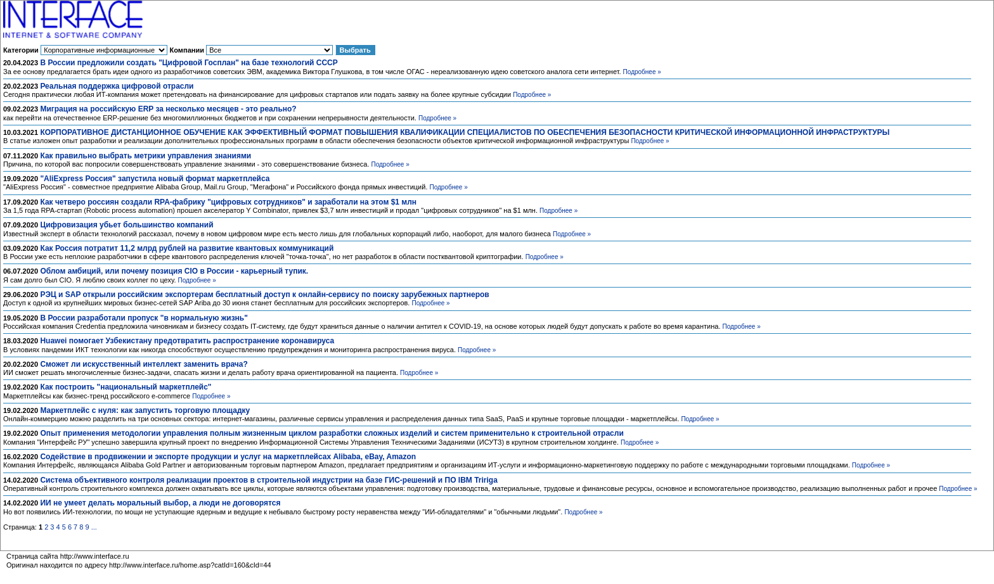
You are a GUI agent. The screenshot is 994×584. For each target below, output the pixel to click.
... (94, 527)
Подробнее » (642, 71)
